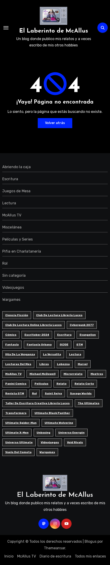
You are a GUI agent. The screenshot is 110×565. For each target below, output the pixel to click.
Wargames (11, 299)
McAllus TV (11, 215)
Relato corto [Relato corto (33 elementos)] (84, 383)
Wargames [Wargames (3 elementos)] (47, 452)
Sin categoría (14, 275)
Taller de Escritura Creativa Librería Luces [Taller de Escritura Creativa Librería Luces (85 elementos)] (37, 403)
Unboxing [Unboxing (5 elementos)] (43, 432)
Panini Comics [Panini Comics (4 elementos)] (16, 383)
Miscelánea (12, 227)
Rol (5, 263)
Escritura (10, 179)
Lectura (9, 203)
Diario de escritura (55, 556)
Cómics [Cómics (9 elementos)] (10, 334)
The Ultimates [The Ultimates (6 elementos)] (88, 403)
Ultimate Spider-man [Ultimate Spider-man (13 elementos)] (21, 422)
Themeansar (54, 548)
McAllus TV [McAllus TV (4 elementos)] (13, 373)
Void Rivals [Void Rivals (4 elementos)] (75, 442)
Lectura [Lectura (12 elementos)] (75, 354)
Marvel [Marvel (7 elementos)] (83, 364)
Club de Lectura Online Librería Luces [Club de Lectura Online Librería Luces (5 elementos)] (33, 325)
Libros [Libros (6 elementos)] (44, 364)
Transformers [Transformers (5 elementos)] (16, 413)
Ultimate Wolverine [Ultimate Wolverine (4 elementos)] (59, 422)
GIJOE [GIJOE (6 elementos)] (64, 344)
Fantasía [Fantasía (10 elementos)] (12, 344)
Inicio (8, 556)
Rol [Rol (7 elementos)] (34, 393)
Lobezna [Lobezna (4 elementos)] (63, 364)
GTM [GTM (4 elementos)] (79, 344)
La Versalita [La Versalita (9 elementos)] (52, 354)
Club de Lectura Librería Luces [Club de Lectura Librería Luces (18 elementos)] (59, 315)
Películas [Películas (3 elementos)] (41, 383)
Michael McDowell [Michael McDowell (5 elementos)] (43, 373)
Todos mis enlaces (90, 556)
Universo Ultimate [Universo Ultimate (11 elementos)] (19, 442)
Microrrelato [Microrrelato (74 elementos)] (73, 373)
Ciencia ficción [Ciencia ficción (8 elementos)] (16, 315)
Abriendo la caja (16, 167)
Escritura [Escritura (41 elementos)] (64, 334)
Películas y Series (17, 239)
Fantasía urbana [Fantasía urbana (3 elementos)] (39, 344)
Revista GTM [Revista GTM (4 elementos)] (14, 393)
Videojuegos (13, 287)
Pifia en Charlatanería (21, 251)
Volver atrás (55, 123)
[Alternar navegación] (6, 27)
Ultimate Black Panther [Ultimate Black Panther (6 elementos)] (52, 413)
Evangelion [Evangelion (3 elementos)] (88, 334)
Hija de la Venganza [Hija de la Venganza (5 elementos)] (20, 354)
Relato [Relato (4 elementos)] (61, 383)
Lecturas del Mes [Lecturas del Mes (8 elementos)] (18, 364)
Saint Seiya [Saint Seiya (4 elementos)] (53, 393)
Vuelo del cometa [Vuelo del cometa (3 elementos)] (18, 452)
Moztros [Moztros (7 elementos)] (97, 373)
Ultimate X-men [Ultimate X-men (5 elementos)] (17, 432)
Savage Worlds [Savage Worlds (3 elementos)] (81, 393)
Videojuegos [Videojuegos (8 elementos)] (50, 442)
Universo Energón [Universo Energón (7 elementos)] (71, 432)
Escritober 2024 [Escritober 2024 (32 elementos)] (36, 334)
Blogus (91, 541)
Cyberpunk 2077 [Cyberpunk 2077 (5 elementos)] (82, 325)
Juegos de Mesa (16, 191)
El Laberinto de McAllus (53, 31)
